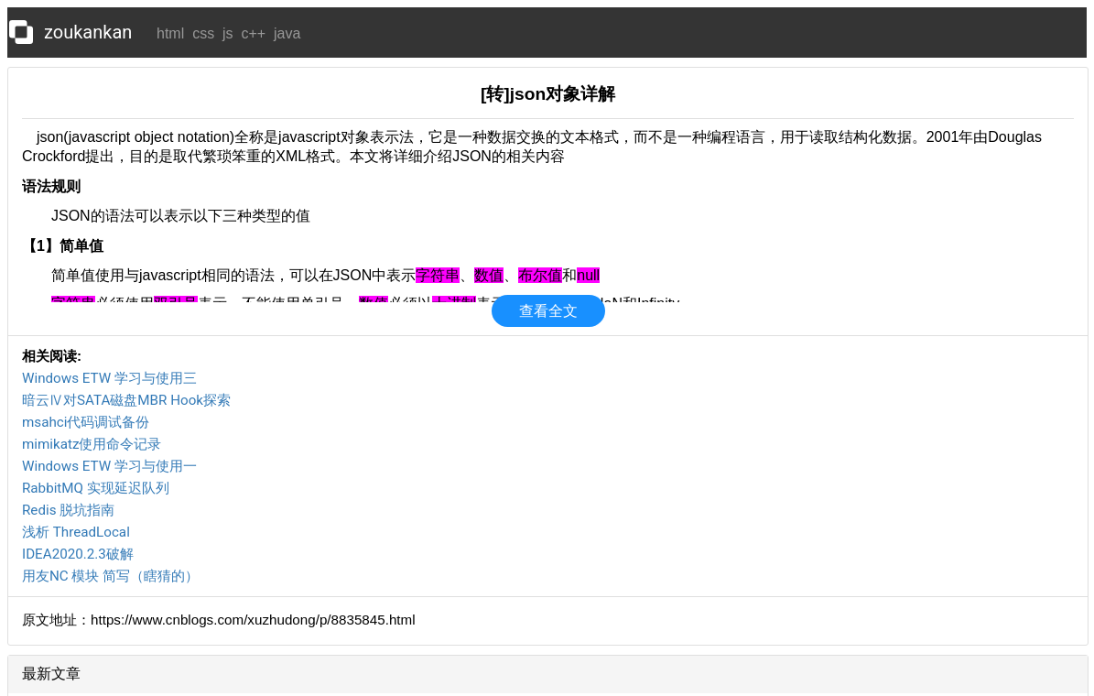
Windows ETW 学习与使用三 (109, 378)
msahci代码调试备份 (85, 422)
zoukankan (88, 32)
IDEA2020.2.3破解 (78, 554)
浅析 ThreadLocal (76, 532)
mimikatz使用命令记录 (92, 444)
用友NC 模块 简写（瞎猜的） (110, 576)
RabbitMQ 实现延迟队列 (95, 488)
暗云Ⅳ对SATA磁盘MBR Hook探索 (126, 400)
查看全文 (548, 311)
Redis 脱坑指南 (68, 510)
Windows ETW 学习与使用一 (109, 466)
